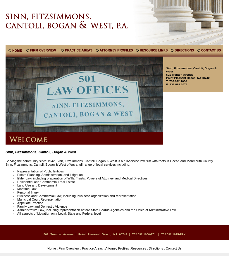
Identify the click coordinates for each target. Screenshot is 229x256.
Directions (156, 248)
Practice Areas (92, 248)
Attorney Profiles (117, 248)
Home (51, 248)
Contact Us (174, 248)
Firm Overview (68, 248)
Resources (139, 248)
